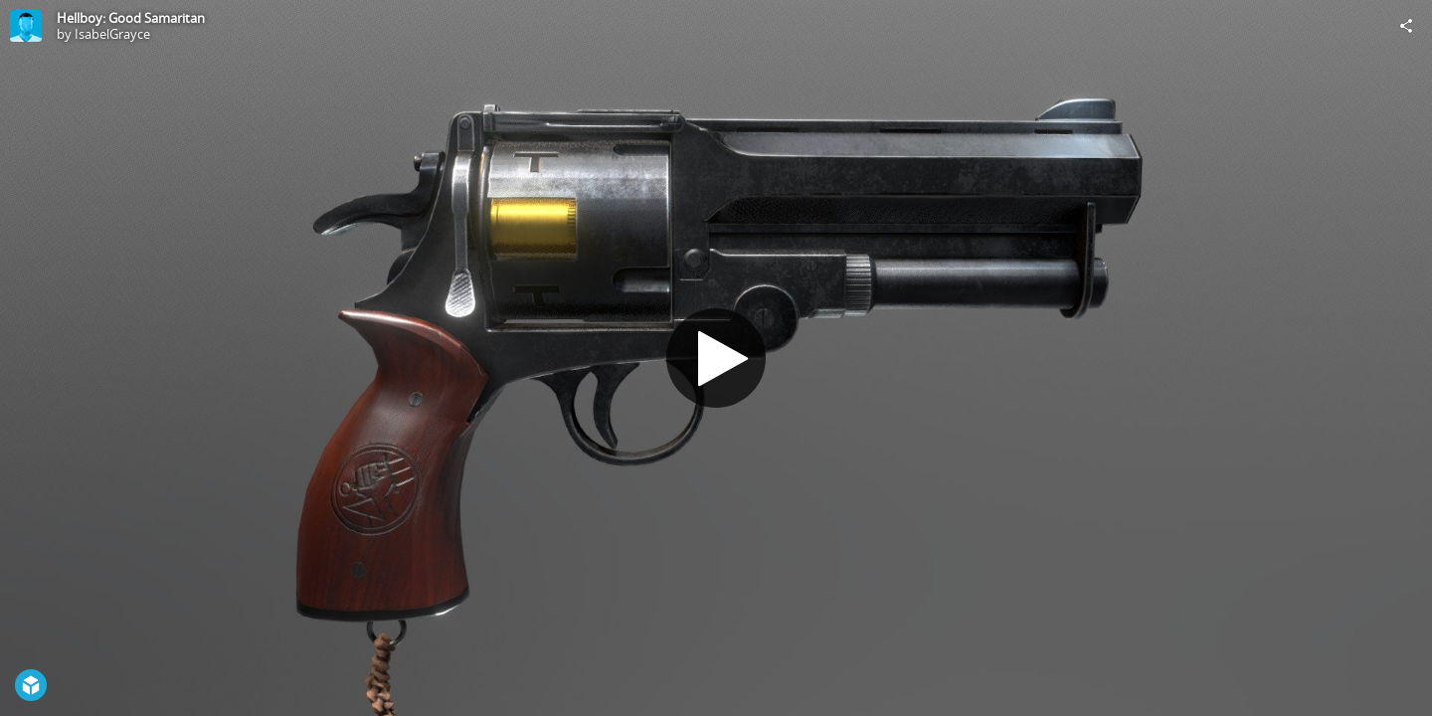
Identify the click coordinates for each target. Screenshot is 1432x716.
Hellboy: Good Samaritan (131, 18)
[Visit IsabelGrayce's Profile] (26, 26)
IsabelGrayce (112, 34)
